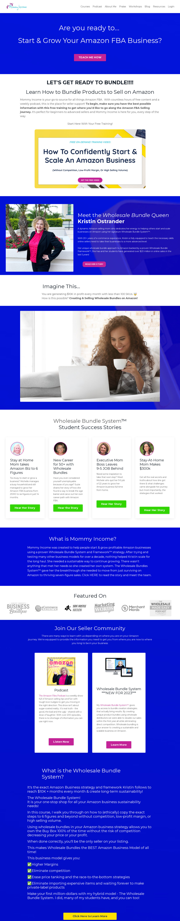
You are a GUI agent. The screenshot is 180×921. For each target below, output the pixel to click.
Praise (122, 6)
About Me (110, 6)
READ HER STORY (94, 264)
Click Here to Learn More (90, 916)
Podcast (97, 6)
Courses (85, 6)
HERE (94, 575)
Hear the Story (68, 507)
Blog (147, 6)
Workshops (135, 6)
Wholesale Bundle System (87, 421)
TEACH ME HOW (90, 57)
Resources (159, 6)
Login (171, 6)
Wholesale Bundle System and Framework (79, 552)
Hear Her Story (25, 507)
